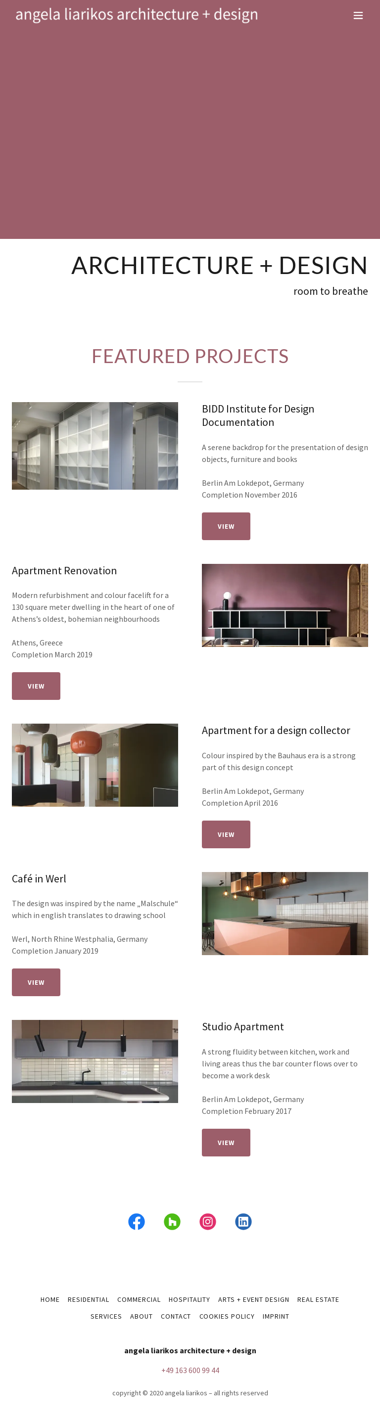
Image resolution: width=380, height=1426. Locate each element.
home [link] (50, 1299)
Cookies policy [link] (227, 1316)
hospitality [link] (190, 1299)
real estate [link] (318, 1299)
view (226, 526)
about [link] (141, 1316)
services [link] (106, 1316)
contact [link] (176, 1316)
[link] (136, 15)
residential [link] (88, 1299)
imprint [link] (276, 1316)
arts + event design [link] (253, 1299)
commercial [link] (139, 1299)
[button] (358, 15)
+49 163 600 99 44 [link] (190, 1370)
